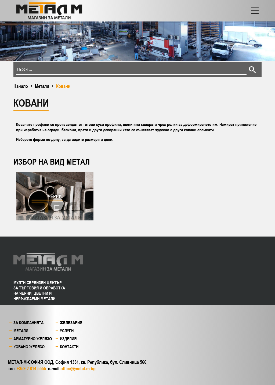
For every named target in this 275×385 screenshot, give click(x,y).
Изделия (68, 338)
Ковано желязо (29, 346)
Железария (71, 322)
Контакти (69, 346)
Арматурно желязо (32, 338)
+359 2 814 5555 (31, 368)
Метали (42, 86)
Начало (20, 86)
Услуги (67, 330)
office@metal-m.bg (78, 368)
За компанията (28, 322)
